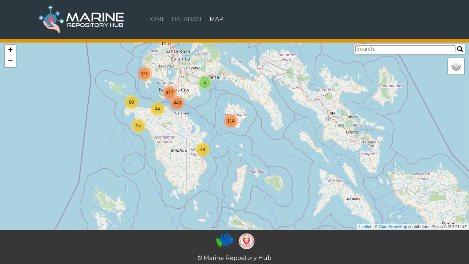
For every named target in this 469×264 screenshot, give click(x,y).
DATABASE (187, 19)
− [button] (10, 61)
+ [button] (10, 50)
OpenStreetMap (393, 226)
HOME (156, 19)
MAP (217, 19)
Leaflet (365, 226)
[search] (405, 48)
